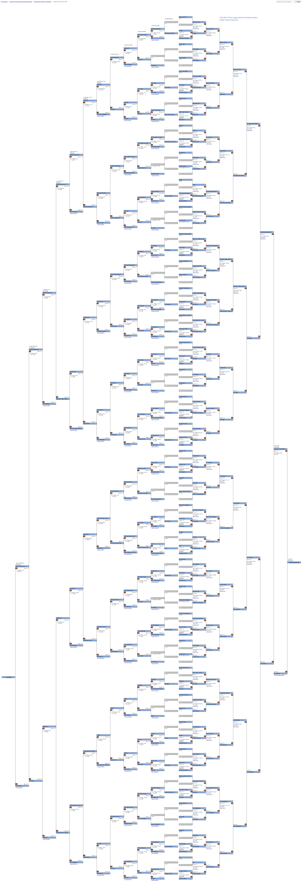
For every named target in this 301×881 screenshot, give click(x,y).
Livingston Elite (183, 553)
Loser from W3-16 (128, 499)
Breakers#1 (182, 152)
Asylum (181, 532)
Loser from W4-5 (100, 116)
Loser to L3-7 (209, 89)
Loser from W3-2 (127, 391)
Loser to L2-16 (196, 462)
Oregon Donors (183, 871)
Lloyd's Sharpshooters (184, 491)
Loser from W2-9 (154, 663)
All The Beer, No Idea (184, 139)
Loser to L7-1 (263, 238)
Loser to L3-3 (209, 306)
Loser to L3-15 (209, 523)
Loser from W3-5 (127, 228)
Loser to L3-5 (209, 198)
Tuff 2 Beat (182, 247)
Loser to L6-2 (249, 130)
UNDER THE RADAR (184, 288)
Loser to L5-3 (236, 509)
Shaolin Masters (183, 396)
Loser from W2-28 (155, 148)
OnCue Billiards (183, 851)
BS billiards (182, 255)
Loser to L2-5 (195, 760)
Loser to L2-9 (195, 652)
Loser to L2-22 (196, 299)
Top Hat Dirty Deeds (184, 613)
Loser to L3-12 (209, 686)
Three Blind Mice (183, 770)
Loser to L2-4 (195, 787)
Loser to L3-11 (209, 740)
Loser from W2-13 (155, 555)
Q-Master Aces (183, 437)
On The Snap (182, 220)
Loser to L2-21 (196, 326)
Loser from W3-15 (128, 554)
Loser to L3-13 (209, 631)
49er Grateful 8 (183, 274)
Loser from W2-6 (154, 744)
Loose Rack (182, 369)
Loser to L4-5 (222, 49)
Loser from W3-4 (127, 283)
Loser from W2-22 (155, 311)
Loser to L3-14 (209, 577)
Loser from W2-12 (155, 582)
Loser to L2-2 (195, 841)
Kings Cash (182, 762)
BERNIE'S (181, 681)
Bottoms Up (182, 464)
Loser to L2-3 (195, 814)
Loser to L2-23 (196, 272)
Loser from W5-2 (73, 430)
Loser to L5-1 (236, 76)
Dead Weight (182, 58)
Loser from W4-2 (100, 658)
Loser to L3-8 (209, 35)
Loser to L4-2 (222, 591)
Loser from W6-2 (46, 405)
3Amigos (181, 363)
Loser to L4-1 (222, 482)
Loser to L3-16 (209, 469)
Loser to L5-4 (236, 726)
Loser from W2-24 (155, 256)
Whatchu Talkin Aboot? (185, 234)
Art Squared (182, 302)
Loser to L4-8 (222, 374)
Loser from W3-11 (128, 771)
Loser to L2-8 (195, 679)
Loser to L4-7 (222, 265)
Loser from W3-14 (128, 608)
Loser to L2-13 (196, 543)
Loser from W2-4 (154, 799)
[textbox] (286, 2)
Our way (181, 689)
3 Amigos (181, 445)
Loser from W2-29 (155, 121)
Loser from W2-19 (155, 392)
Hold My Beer (182, 722)
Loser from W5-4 (73, 864)
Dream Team (182, 627)
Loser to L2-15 (196, 489)
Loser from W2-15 (155, 500)
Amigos (181, 30)
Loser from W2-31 (155, 67)
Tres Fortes (182, 518)
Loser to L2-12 (196, 570)
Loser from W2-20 (155, 365)
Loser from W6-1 (46, 839)
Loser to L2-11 (196, 597)
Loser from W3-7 (127, 120)
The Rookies (182, 559)
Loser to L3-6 (209, 143)
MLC (180, 545)
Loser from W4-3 (100, 766)
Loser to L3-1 (209, 414)
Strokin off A (182, 580)
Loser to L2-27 (196, 164)
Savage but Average (184, 600)
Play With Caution (183, 789)
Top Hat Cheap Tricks (184, 342)
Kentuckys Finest (183, 329)
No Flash (181, 478)
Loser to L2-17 (196, 435)
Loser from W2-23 (155, 284)
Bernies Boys (182, 586)
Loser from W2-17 (155, 446)
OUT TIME (181, 817)
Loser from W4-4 (100, 875)
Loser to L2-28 (196, 137)
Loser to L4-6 (222, 157)
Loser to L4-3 (222, 699)
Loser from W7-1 (19, 787)
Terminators (182, 640)
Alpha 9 (181, 125)
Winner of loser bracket (279, 675)
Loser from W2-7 (154, 717)
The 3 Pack (182, 573)
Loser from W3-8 (127, 66)
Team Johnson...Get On (185, 315)
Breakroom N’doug (184, 410)
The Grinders (182, 844)
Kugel (180, 180)
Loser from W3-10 (128, 825)
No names (181, 309)
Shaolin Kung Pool (183, 261)
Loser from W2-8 (154, 690)
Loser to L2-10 (196, 625)
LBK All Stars (182, 708)
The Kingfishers (183, 803)
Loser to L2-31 (196, 55)
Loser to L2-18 (196, 408)
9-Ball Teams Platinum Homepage (42, 1)
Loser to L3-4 (209, 252)
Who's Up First (183, 17)
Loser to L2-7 (195, 706)
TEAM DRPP (182, 383)
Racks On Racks (183, 92)
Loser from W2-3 (154, 826)
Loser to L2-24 (196, 245)
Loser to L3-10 (209, 794)
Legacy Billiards (183, 201)
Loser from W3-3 (127, 337)
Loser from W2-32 (155, 40)
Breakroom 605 (183, 424)
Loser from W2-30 (155, 94)
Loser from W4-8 (100, 441)
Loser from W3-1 (127, 445)
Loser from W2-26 (155, 202)
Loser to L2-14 (196, 516)
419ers (181, 735)
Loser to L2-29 (196, 110)
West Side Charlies (184, 112)
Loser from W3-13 (128, 662)
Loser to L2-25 (196, 218)
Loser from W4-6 (100, 224)
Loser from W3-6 (127, 174)
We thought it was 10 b (185, 776)
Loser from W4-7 (100, 333)
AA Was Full (182, 146)
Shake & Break (183, 878)
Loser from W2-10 (155, 636)
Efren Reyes (182, 44)
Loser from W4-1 (100, 549)
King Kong (181, 526)
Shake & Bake (182, 166)
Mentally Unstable (183, 38)
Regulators (182, 119)
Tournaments (4, 1)
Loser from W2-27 (155, 175)
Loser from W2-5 (154, 771)
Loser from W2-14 (155, 528)
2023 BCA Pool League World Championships (20, 1)
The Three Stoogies (184, 505)
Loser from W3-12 (128, 716)
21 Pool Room (182, 418)
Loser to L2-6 (195, 733)
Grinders (181, 797)
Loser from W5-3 (73, 647)
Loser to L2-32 (196, 28)
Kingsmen (181, 830)
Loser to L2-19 (196, 381)
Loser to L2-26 (196, 191)
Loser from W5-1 (73, 213)
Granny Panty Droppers (185, 207)
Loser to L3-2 (209, 360)
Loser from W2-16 (155, 473)
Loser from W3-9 (127, 879)
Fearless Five (182, 336)
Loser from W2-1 (154, 880)
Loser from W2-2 (154, 853)
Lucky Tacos (182, 654)
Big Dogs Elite (182, 98)
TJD (180, 857)
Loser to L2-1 (195, 869)
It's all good (182, 472)
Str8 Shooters (182, 749)
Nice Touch (182, 356)
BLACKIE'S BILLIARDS (184, 193)
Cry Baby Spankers (184, 695)
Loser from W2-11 (155, 609)
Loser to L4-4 (222, 808)
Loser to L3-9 (209, 848)
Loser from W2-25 (155, 229)
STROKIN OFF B (183, 743)
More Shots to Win (184, 667)
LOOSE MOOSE (183, 634)
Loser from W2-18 (155, 419)
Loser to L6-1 (249, 564)
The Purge (181, 85)
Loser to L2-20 (196, 353)
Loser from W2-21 (155, 338)
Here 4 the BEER (183, 71)
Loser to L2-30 (196, 82)
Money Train (182, 451)
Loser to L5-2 (236, 292)
